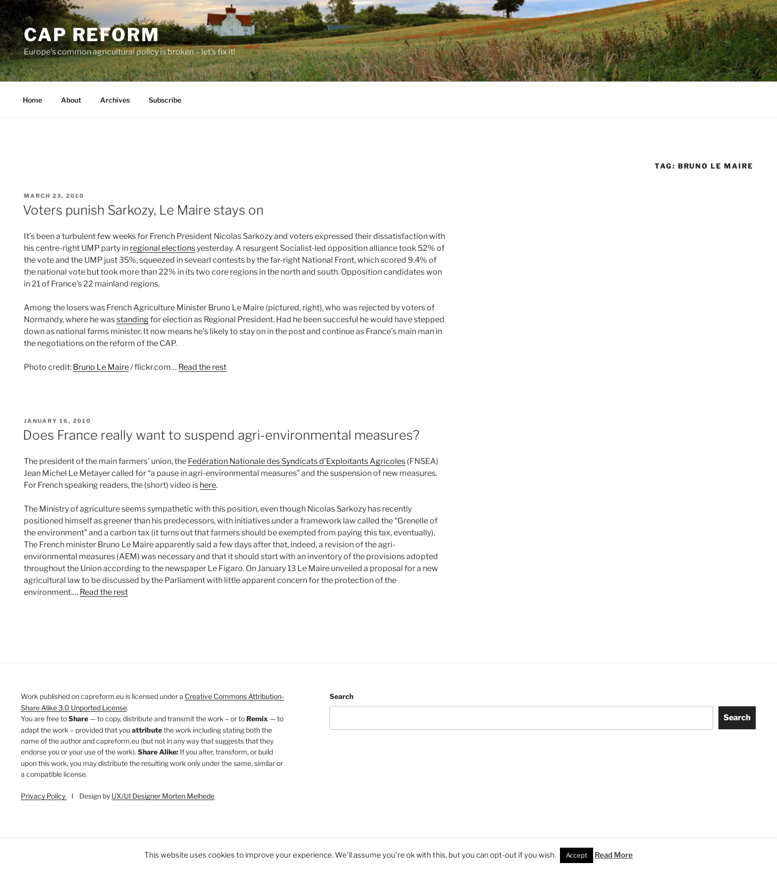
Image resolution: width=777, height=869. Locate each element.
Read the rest (202, 367)
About (71, 100)
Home (32, 100)
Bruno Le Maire (101, 367)
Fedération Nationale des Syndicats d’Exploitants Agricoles (296, 461)
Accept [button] (576, 855)
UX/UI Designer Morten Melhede (163, 796)
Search (341, 696)
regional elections (162, 248)
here (208, 485)
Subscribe (165, 100)
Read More (614, 855)
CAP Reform (92, 35)
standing (132, 319)
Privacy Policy (44, 796)
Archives (115, 100)
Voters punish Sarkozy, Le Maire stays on (143, 210)
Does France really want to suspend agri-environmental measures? (221, 435)
